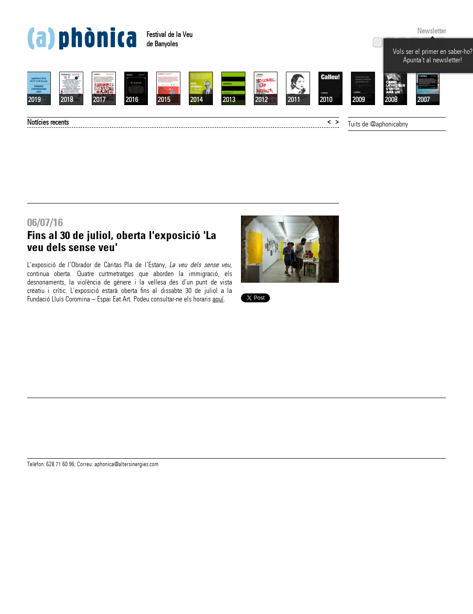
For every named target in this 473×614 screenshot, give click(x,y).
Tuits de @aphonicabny (378, 229)
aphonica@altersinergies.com (126, 604)
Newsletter (431, 31)
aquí (218, 404)
